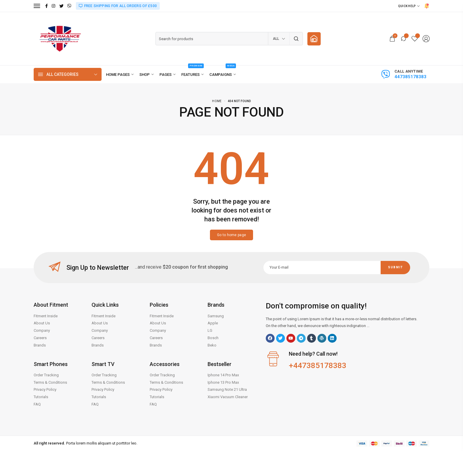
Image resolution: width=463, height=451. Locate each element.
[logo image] (60, 38)
